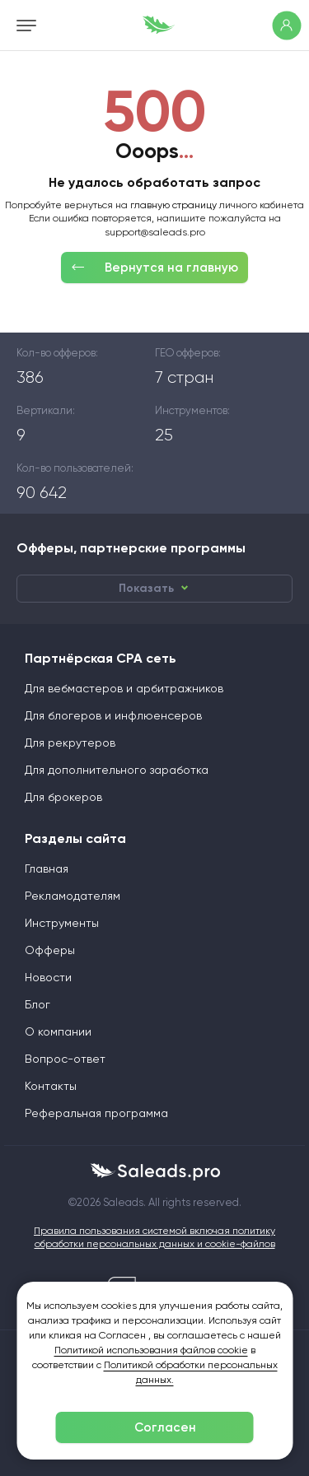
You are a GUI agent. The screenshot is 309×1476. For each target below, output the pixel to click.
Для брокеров (63, 796)
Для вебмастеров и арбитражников (124, 688)
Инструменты (62, 922)
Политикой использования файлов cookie (151, 1350)
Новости (48, 977)
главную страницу (173, 205)
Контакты (51, 1085)
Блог (37, 1004)
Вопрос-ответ (65, 1058)
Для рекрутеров (70, 742)
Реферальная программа (96, 1113)
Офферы (50, 950)
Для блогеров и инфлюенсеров (113, 715)
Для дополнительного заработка (116, 769)
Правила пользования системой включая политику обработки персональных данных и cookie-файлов (154, 1237)
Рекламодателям (72, 895)
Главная (46, 868)
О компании (58, 1031)
